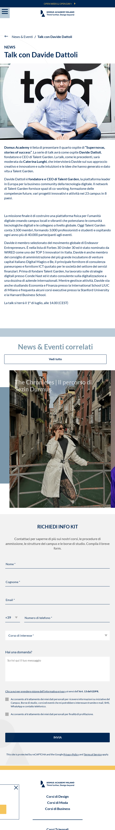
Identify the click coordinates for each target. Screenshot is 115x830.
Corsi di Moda (57, 743)
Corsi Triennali (57, 770)
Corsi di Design (57, 737)
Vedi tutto (55, 285)
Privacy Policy (71, 695)
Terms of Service (93, 695)
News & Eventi (22, 37)
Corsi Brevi (57, 795)
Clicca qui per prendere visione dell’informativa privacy (35, 632)
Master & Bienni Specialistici (57, 776)
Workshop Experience (58, 789)
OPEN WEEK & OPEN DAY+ (58, 3)
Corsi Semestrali (57, 782)
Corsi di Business (57, 750)
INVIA (57, 678)
